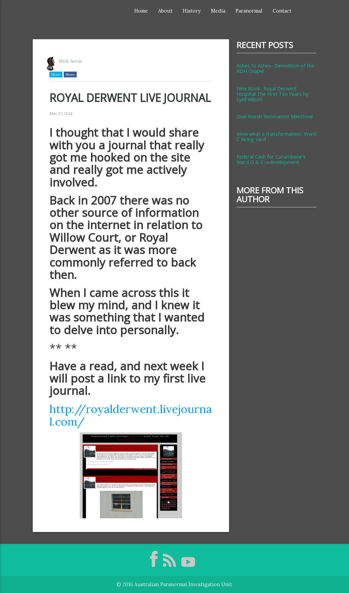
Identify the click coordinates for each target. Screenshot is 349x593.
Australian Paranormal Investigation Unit (183, 584)
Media (218, 11)
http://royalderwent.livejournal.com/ (130, 415)
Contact (282, 11)
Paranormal (249, 11)
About (165, 11)
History (192, 11)
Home (141, 11)
